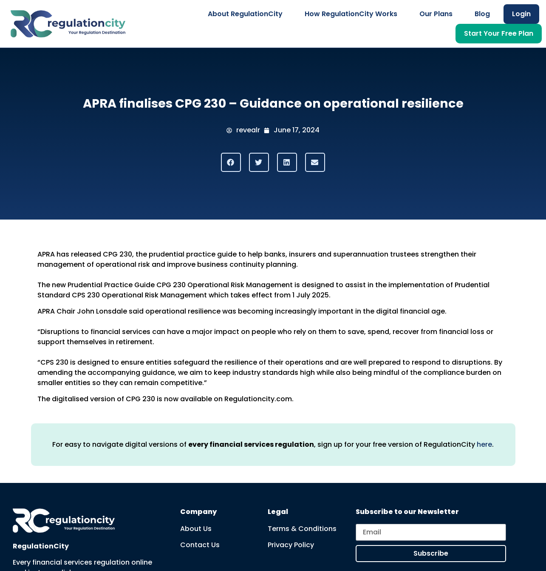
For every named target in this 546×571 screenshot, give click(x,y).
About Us (196, 529)
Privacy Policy (291, 545)
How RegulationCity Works (351, 14)
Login (521, 14)
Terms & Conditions (302, 529)
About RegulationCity (245, 14)
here (484, 444)
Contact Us (200, 545)
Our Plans (436, 14)
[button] (231, 162)
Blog (482, 14)
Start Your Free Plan (498, 33)
